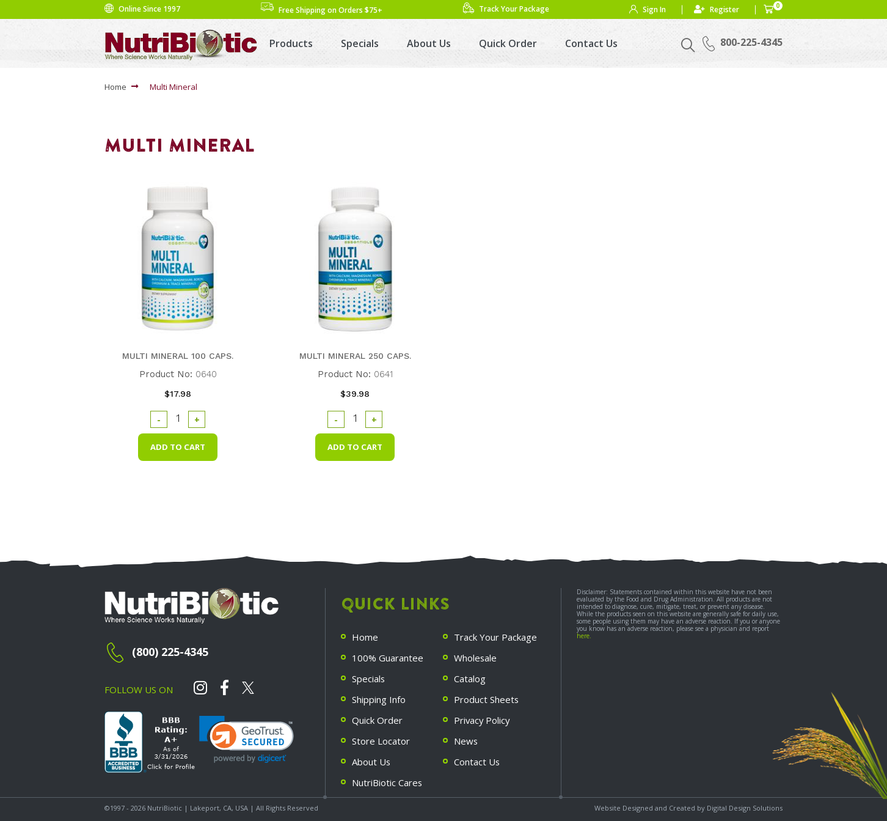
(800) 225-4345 (170, 651)
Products (291, 43)
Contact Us (591, 43)
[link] (246, 740)
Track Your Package (495, 637)
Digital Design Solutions (745, 806)
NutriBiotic (164, 806)
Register (724, 9)
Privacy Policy (482, 718)
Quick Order (508, 43)
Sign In (654, 9)
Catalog (470, 677)
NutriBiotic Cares (387, 778)
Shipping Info (379, 697)
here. (584, 635)
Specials (360, 43)
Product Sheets (486, 697)
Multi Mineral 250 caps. (355, 356)
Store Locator (381, 738)
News (466, 738)
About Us (429, 43)
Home (115, 86)
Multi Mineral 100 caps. (177, 356)
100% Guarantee (387, 657)
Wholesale (475, 657)
